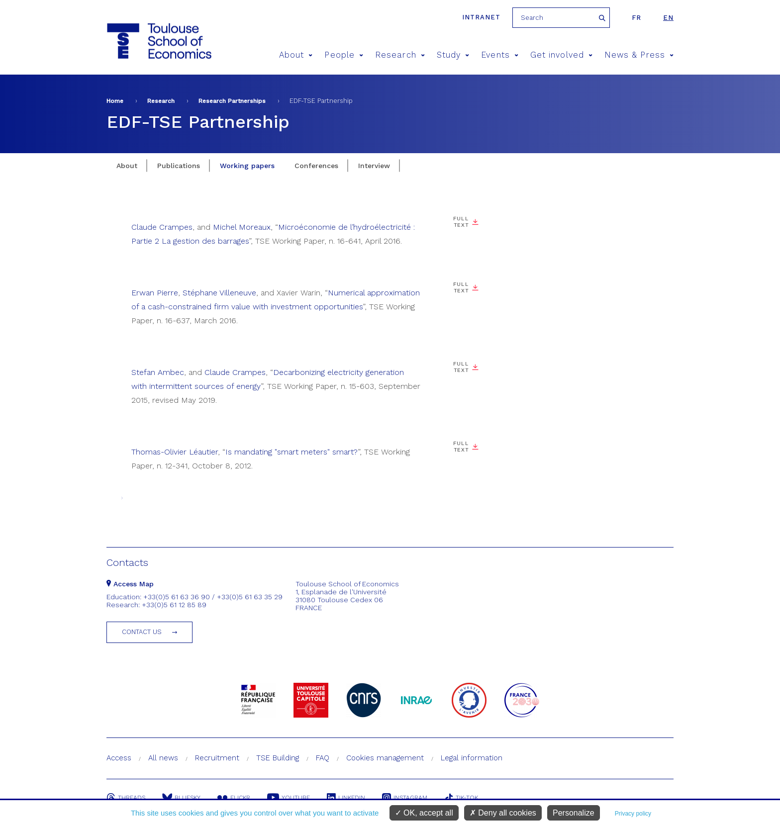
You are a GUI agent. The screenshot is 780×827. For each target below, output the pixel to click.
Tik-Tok (461, 797)
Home (114, 100)
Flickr (233, 797)
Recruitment (217, 757)
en (668, 17)
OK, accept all (424, 813)
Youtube (288, 797)
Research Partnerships (232, 100)
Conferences (316, 166)
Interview (374, 166)
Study (453, 55)
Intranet (481, 17)
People (343, 55)
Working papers (247, 166)
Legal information (471, 757)
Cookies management (385, 757)
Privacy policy (633, 813)
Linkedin (346, 797)
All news (163, 757)
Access (118, 757)
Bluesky (181, 797)
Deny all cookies (503, 813)
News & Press (639, 55)
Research (400, 55)
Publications (178, 166)
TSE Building (277, 757)
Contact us (142, 632)
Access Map (130, 584)
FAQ (322, 757)
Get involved (561, 55)
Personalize (573, 813)
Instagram (404, 797)
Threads (125, 797)
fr (636, 17)
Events (499, 55)
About (296, 55)
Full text (461, 221)
